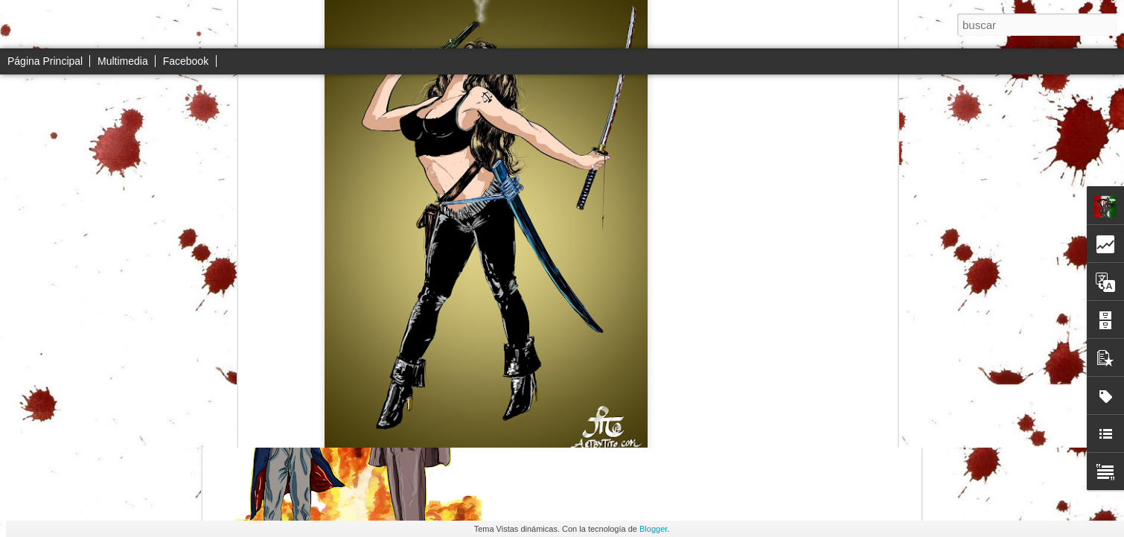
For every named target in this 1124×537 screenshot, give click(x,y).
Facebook (185, 61)
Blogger (653, 528)
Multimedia (123, 61)
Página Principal (45, 61)
